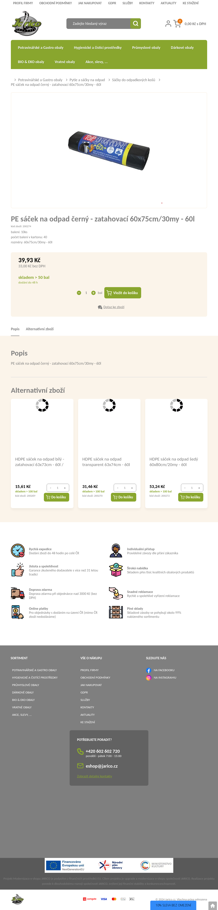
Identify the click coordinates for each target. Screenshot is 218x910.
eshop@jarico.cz (102, 766)
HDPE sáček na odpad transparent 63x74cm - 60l (106, 461)
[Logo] (27, 24)
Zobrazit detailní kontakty (94, 776)
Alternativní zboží (39, 329)
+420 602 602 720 (103, 751)
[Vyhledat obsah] (135, 23)
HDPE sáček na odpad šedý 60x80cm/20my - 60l (173, 461)
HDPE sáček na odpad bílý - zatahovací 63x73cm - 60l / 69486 (39, 461)
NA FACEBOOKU (164, 670)
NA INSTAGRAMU (165, 678)
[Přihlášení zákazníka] (168, 23)
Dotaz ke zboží (113, 307)
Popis (15, 329)
